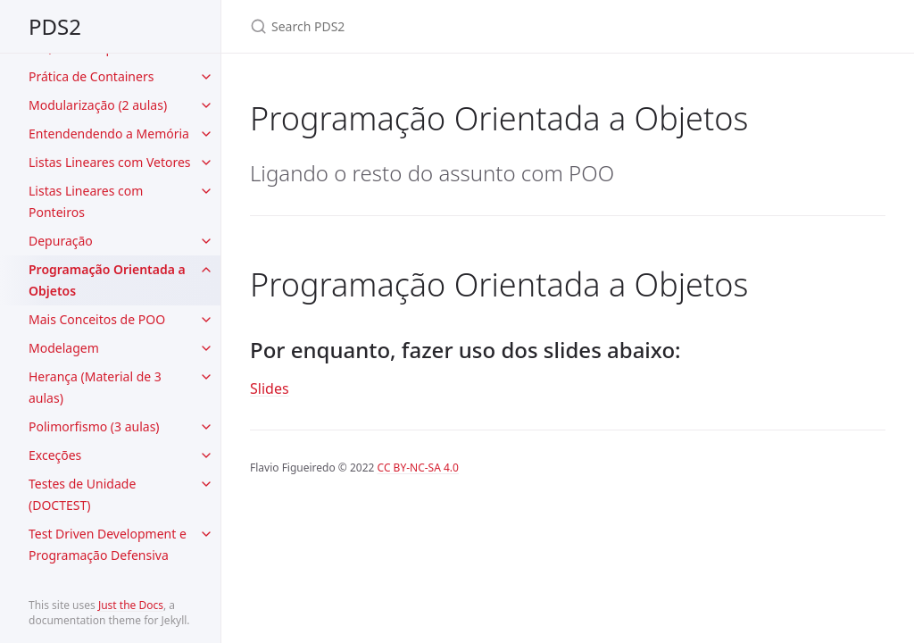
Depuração (61, 240)
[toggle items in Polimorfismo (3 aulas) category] (206, 427)
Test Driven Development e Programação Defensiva (108, 544)
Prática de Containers (91, 76)
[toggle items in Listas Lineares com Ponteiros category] (206, 191)
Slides (269, 388)
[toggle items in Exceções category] (206, 455)
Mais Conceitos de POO (97, 319)
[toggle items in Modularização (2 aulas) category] (206, 105)
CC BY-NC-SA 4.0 (418, 467)
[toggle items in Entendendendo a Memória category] (206, 134)
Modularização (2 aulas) (98, 104)
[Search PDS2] (460, 26)
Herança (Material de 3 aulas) (95, 387)
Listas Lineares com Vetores (110, 162)
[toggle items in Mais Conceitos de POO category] (206, 319)
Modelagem (64, 347)
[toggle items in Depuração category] (206, 241)
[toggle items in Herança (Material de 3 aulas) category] (206, 377)
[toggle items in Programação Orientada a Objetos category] (206, 269)
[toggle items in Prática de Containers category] (206, 77)
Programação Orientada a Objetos (107, 280)
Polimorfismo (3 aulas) (94, 426)
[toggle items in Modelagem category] (206, 348)
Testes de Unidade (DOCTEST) (82, 494)
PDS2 (55, 26)
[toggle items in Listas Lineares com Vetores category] (206, 162)
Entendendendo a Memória (109, 133)
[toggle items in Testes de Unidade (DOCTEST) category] (206, 484)
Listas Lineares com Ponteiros (86, 201)
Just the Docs (130, 605)
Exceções (55, 455)
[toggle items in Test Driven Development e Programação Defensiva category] (206, 534)
